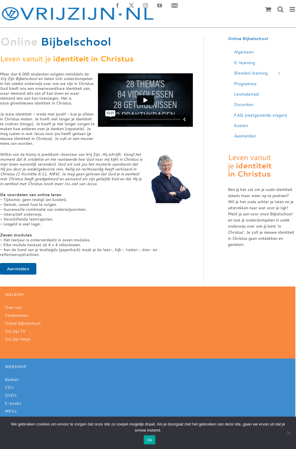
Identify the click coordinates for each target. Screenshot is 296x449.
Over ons (13, 307)
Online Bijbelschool (23, 323)
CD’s (9, 387)
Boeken (12, 379)
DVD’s (10, 395)
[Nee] (288, 433)
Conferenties (16, 315)
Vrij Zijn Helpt (17, 339)
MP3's (10, 411)
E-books (13, 403)
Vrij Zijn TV (15, 331)
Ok (149, 440)
